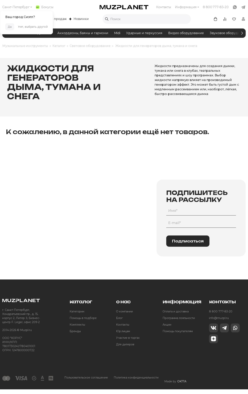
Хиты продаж (54, 19)
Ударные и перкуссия (144, 33)
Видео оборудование (186, 33)
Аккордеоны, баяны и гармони (82, 33)
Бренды (75, 339)
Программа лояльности (179, 325)
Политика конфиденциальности (136, 385)
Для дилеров (125, 352)
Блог (119, 325)
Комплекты (77, 332)
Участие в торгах (128, 345)
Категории (77, 319)
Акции (167, 332)
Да (10, 26)
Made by (175, 385)
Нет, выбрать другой (33, 26)
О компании (124, 319)
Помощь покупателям (178, 339)
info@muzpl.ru (219, 325)
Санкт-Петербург (16, 7)
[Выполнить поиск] (106, 19)
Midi (117, 33)
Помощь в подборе (83, 325)
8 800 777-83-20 (220, 319)
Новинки (79, 19)
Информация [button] (186, 7)
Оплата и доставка (176, 319)
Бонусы (44, 7)
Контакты (163, 7)
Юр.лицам (123, 339)
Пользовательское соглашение (86, 385)
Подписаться (188, 248)
